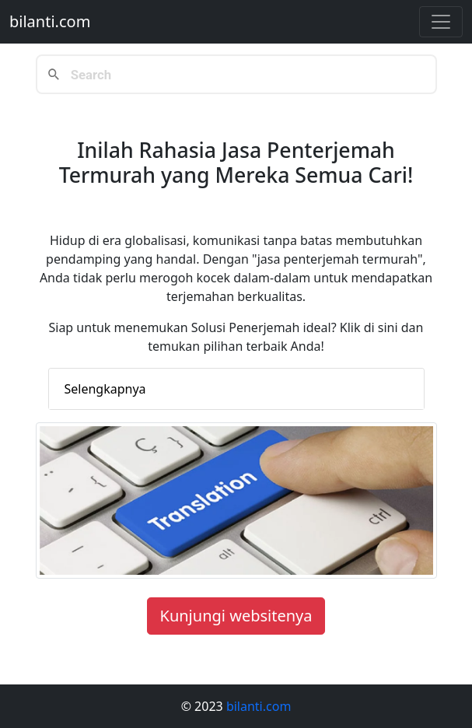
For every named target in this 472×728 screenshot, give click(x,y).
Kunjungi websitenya (236, 615)
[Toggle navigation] (441, 21)
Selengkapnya (105, 388)
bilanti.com (49, 21)
